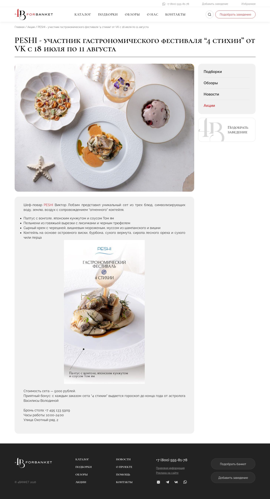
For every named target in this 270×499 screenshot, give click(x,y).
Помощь (123, 474)
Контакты (175, 14)
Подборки (108, 14)
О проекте (124, 466)
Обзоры (132, 14)
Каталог (82, 14)
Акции (209, 105)
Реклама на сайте (167, 472)
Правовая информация (170, 468)
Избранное (248, 3)
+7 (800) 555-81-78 (178, 3)
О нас (152, 14)
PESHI (48, 205)
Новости (211, 94)
